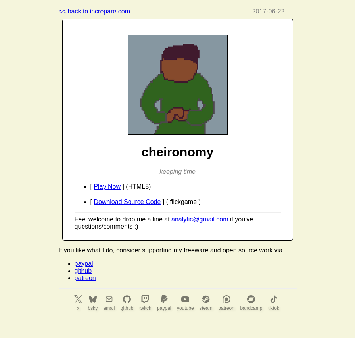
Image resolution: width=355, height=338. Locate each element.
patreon (85, 278)
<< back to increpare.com (94, 11)
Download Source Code (127, 201)
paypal (84, 263)
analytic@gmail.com (199, 219)
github (83, 270)
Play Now (107, 186)
